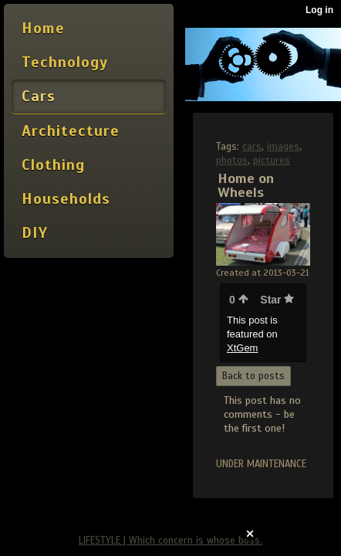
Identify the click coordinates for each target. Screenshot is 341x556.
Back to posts (253, 376)
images (283, 147)
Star (277, 299)
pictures (271, 160)
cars (252, 147)
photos (232, 160)
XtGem (242, 348)
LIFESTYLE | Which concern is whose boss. (170, 540)
